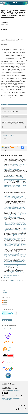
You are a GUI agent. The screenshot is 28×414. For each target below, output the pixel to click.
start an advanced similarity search (14, 280)
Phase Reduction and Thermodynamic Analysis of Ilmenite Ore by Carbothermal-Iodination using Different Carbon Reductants (15, 262)
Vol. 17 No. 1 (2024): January (16, 6)
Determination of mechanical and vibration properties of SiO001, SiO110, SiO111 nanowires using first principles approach (15, 165)
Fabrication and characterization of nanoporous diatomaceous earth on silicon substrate (15, 177)
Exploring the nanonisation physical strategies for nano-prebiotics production (15, 229)
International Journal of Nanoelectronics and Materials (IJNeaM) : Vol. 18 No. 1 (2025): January (14, 208)
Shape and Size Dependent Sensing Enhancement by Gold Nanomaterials (12, 272)
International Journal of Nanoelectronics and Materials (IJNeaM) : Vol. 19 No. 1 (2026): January (15, 225)
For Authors (4, 290)
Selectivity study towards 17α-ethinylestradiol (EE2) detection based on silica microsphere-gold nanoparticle (14, 197)
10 (8, 277)
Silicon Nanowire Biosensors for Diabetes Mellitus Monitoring (15, 214)
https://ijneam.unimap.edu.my (8, 328)
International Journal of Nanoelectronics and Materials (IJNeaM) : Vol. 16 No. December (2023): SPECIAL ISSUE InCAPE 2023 (15, 265)
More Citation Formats (7, 127)
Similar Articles (5, 190)
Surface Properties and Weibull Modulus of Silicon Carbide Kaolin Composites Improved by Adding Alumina (14, 243)
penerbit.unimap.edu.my (14, 390)
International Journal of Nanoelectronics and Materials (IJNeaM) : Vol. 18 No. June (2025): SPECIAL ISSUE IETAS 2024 (15, 245)
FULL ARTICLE (6, 104)
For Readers (4, 288)
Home (2, 6)
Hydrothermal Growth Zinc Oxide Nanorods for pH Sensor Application (15, 183)
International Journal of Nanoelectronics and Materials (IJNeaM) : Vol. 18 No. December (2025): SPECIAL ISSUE (14, 274)
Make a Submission (7, 320)
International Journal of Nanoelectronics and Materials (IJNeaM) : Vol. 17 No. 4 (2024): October (15, 216)
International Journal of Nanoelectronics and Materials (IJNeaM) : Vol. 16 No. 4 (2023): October (15, 186)
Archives (7, 6)
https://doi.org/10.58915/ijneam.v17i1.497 (12, 36)
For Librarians (4, 292)
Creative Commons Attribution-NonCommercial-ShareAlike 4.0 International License (12, 398)
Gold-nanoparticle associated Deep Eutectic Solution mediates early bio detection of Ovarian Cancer (15, 254)
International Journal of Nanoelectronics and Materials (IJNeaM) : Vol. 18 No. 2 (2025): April (15, 168)
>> (10, 277)
